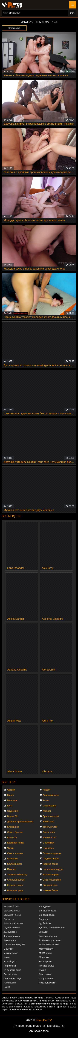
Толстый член (50, 826)
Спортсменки (46, 978)
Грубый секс (45, 923)
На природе (45, 961)
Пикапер (11, 869)
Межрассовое (11, 953)
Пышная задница (52, 853)
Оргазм (11, 789)
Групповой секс (12, 927)
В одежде (44, 919)
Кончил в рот (50, 837)
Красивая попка (15, 842)
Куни (9, 805)
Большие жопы (12, 910)
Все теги (8, 781)
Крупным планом (48, 936)
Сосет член (49, 832)
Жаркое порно (50, 864)
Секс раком (45, 974)
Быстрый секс (50, 885)
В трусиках (48, 842)
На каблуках (10, 961)
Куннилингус (10, 940)
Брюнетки (12, 858)
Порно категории (15, 899)
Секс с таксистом (52, 879)
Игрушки (43, 932)
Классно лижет (15, 885)
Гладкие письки (51, 858)
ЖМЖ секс (48, 821)
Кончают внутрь (12, 936)
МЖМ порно (45, 953)
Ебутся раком (14, 864)
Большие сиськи (47, 910)
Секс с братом (14, 832)
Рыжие (42, 970)
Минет (10, 795)
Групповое (48, 848)
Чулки (10, 848)
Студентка (12, 811)
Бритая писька (47, 915)
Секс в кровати (15, 853)
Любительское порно (50, 940)
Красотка (12, 837)
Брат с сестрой (51, 816)
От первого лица (12, 970)
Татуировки (10, 982)
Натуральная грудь (53, 869)
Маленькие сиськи (49, 944)
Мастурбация (46, 948)
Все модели (11, 516)
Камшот (47, 811)
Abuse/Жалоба (39, 1031)
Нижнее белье (50, 890)
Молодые (12, 800)
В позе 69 (12, 816)
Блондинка (13, 826)
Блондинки (45, 906)
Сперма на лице (16, 879)
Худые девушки (47, 982)
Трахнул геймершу (17, 874)
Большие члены (12, 915)
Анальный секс (51, 795)
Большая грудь (15, 890)
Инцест (47, 789)
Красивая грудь (51, 874)
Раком (46, 800)
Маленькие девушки (14, 944)
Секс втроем (49, 805)
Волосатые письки (13, 923)
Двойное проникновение (20, 821)
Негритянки (10, 965)
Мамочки (8, 948)
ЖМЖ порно (10, 932)
